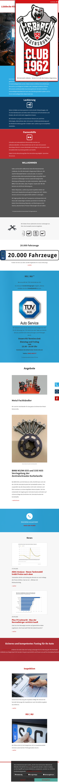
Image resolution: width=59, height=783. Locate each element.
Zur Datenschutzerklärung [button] (34, 771)
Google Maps (32, 774)
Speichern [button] (22, 780)
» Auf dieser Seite (6, 649)
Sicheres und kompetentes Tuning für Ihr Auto (29, 643)
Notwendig (18, 774)
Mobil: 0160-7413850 (29, 525)
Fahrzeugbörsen (48, 774)
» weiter (29, 265)
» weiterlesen (15, 500)
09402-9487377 (32, 353)
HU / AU (29, 714)
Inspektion (29, 668)
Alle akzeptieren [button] (46, 780)
